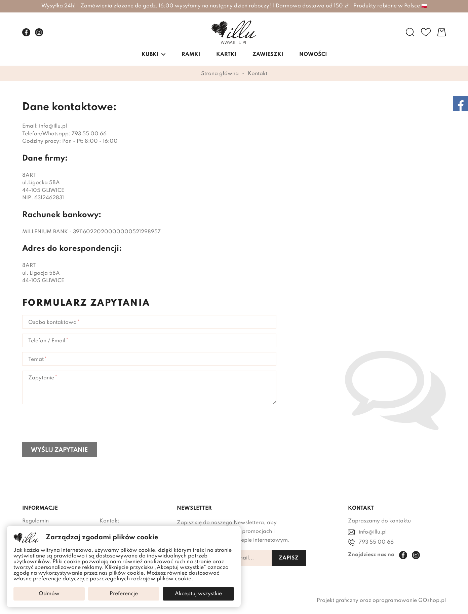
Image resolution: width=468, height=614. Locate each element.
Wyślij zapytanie (59, 450)
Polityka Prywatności (48, 535)
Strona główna (220, 73)
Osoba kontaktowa (52, 322)
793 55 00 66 (376, 542)
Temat (36, 359)
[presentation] (73, 424)
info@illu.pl (373, 532)
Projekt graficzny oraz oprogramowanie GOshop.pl (381, 600)
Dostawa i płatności (124, 535)
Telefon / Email (46, 341)
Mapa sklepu (38, 600)
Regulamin (35, 521)
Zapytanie (41, 378)
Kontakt (109, 521)
